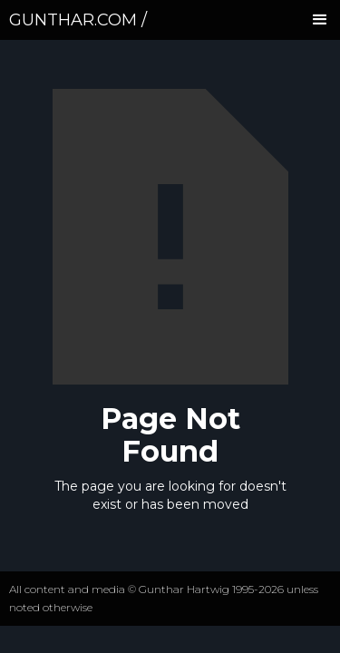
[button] (320, 20)
